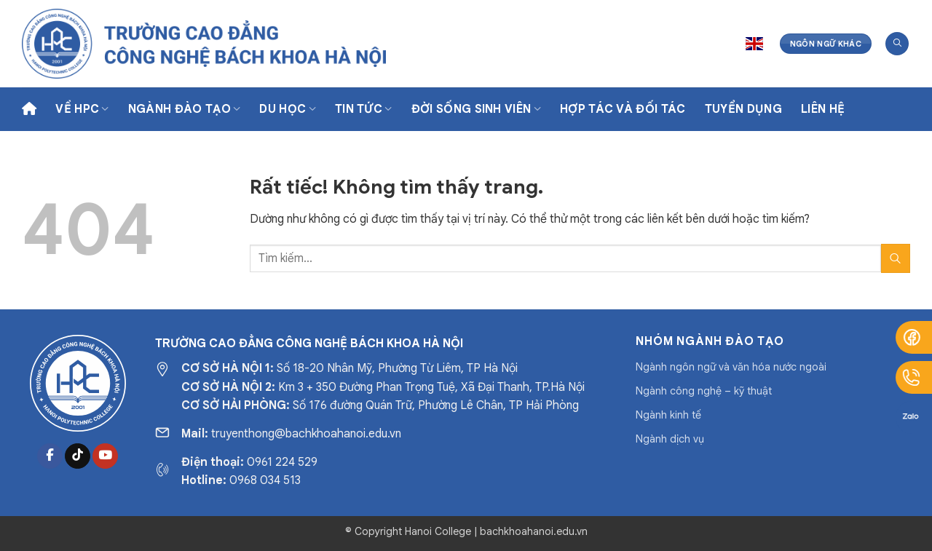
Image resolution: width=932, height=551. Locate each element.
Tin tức (363, 109)
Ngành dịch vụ (670, 438)
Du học (287, 109)
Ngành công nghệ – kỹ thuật (704, 390)
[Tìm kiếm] (897, 44)
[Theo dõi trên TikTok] (77, 456)
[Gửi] (895, 258)
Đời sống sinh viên (476, 109)
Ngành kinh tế (668, 414)
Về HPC (81, 109)
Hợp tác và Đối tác (623, 109)
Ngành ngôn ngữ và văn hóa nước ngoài (731, 366)
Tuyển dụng (743, 109)
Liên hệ (823, 109)
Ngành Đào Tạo (184, 109)
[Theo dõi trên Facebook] (50, 456)
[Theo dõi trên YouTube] (105, 456)
